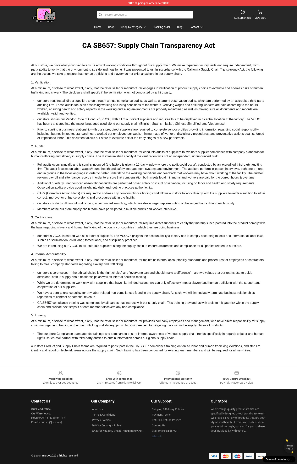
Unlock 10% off (289, 447)
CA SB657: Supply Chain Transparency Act (117, 430)
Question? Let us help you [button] (279, 459)
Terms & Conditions (103, 414)
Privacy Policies (101, 420)
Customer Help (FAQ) (164, 430)
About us (97, 409)
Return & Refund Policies (166, 420)
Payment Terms (161, 414)
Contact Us (158, 425)
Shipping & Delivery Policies (168, 409)
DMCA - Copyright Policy (106, 425)
